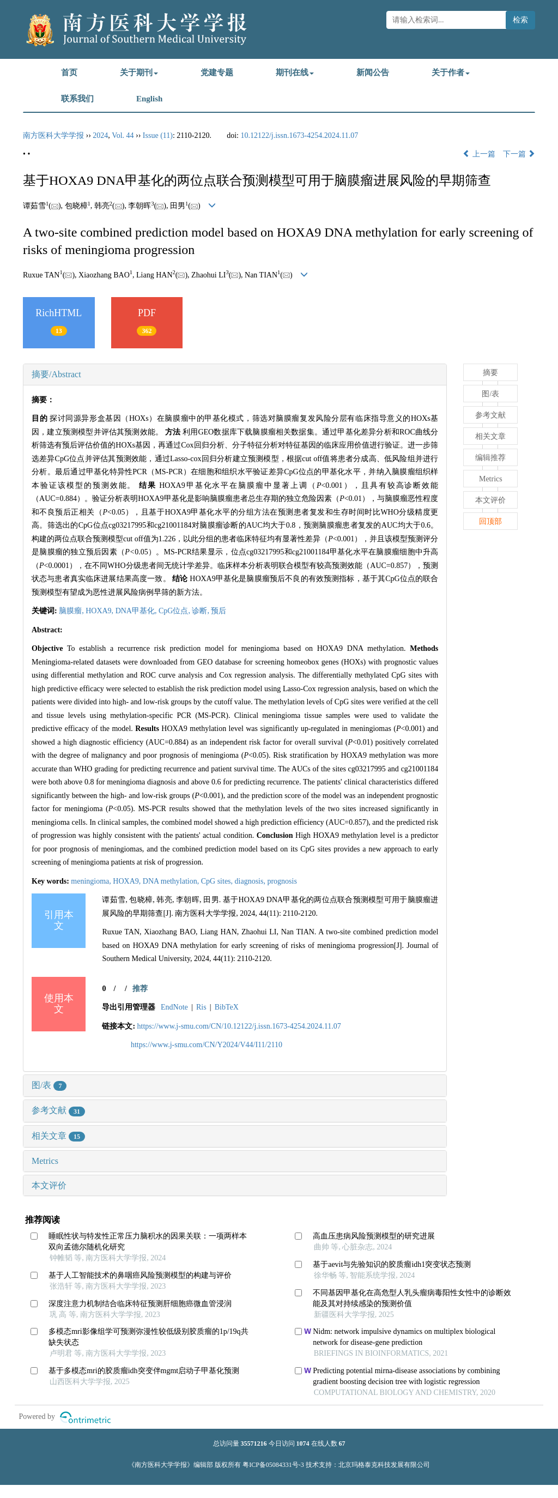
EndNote (174, 1007)
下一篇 (519, 154)
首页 (69, 72)
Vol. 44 (123, 135)
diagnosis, (251, 881)
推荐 (140, 988)
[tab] (234, 374)
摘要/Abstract (56, 374)
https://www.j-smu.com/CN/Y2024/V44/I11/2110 (206, 1045)
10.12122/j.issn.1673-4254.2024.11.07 (299, 135)
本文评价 (49, 1185)
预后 (218, 611)
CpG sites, (218, 881)
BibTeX (227, 1007)
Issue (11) (158, 135)
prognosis (281, 881)
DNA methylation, (172, 881)
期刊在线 (295, 72)
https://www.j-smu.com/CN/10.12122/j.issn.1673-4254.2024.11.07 (239, 1026)
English (149, 98)
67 (342, 1443)
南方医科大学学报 (53, 135)
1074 (303, 1443)
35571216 (254, 1443)
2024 (100, 135)
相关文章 (58, 1135)
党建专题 (217, 72)
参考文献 (58, 1110)
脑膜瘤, (72, 611)
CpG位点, (175, 611)
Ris (201, 1007)
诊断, (201, 611)
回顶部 (490, 521)
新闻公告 (372, 72)
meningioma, (92, 881)
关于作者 (451, 72)
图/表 (49, 1085)
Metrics (45, 1160)
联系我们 (77, 98)
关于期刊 (139, 72)
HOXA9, (100, 611)
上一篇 (479, 154)
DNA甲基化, (137, 611)
